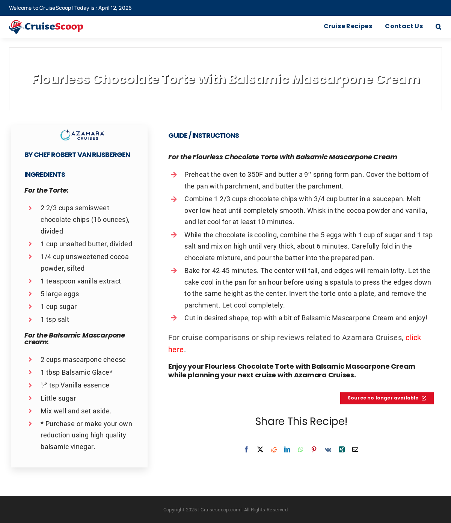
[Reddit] (274, 449)
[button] (438, 27)
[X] (260, 449)
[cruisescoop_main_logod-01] (55, 24)
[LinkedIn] (287, 449)
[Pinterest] (314, 449)
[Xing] (341, 449)
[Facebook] (246, 449)
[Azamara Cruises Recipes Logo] (82, 133)
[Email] (355, 449)
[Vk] (328, 449)
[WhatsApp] (300, 449)
